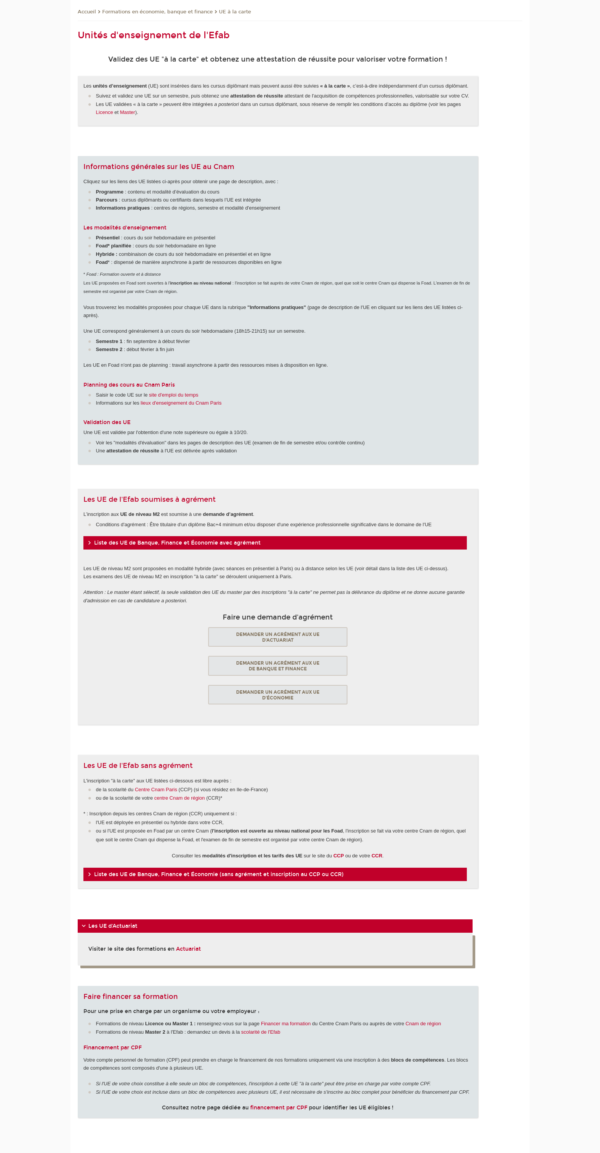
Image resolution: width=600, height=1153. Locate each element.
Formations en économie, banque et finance (157, 12)
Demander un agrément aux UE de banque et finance (278, 666)
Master (127, 112)
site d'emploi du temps (173, 395)
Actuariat (188, 949)
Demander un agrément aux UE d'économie (278, 695)
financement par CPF (278, 1107)
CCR (377, 856)
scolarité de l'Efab (260, 1032)
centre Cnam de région (179, 798)
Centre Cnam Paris (156, 789)
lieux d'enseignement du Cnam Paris (181, 403)
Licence (105, 112)
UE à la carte (235, 12)
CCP (338, 856)
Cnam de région (423, 1023)
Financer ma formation (286, 1023)
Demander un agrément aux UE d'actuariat (278, 637)
